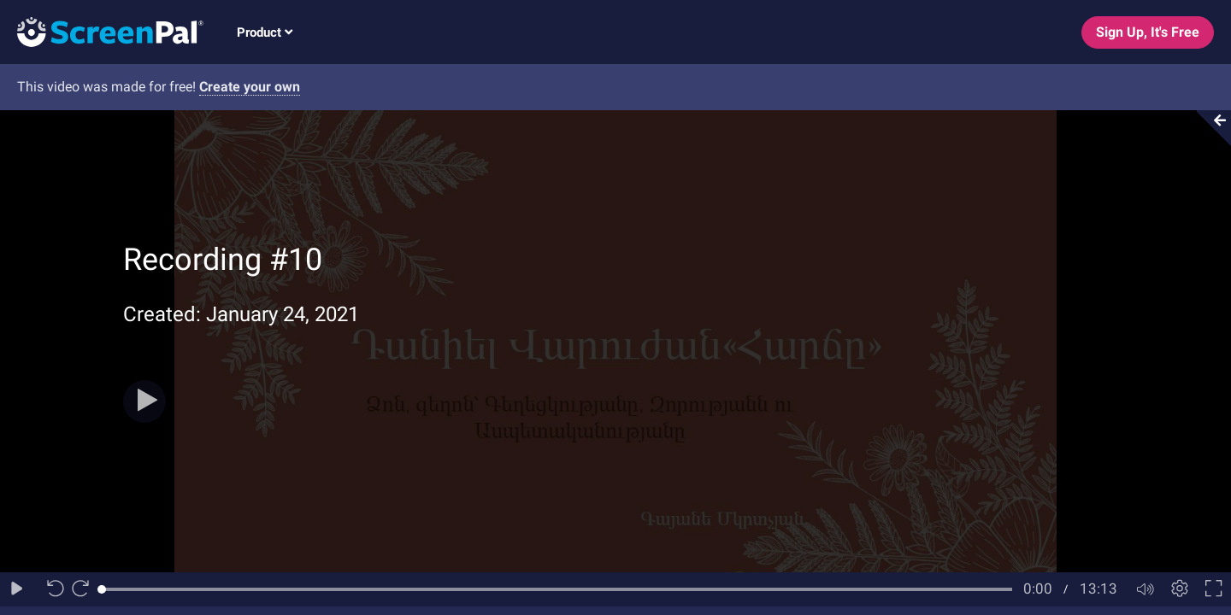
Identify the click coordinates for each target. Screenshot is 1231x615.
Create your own (249, 87)
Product (264, 32)
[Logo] (101, 31)
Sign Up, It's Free (1147, 32)
